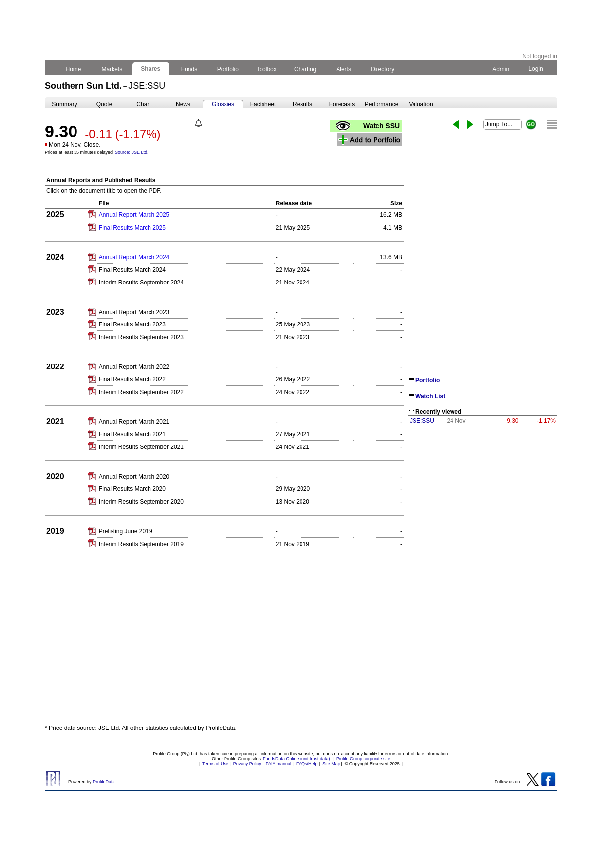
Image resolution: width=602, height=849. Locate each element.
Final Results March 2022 (132, 379)
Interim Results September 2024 (141, 282)
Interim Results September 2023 (141, 337)
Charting (305, 69)
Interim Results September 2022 (141, 392)
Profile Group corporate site (363, 758)
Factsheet (263, 104)
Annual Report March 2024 (134, 257)
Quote (104, 104)
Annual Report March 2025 (134, 214)
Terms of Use (215, 763)
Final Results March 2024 (132, 269)
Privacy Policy (247, 763)
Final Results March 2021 (132, 434)
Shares (150, 68)
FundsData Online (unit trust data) (296, 758)
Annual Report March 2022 (134, 367)
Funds (189, 69)
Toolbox (266, 69)
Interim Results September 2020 (141, 501)
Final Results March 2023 (132, 324)
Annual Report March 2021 (134, 421)
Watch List (430, 396)
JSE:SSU (422, 420)
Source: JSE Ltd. (132, 152)
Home (73, 69)
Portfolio (228, 69)
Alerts (344, 69)
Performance (382, 104)
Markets (112, 69)
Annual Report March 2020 (134, 476)
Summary (64, 104)
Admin (501, 69)
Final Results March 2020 (132, 488)
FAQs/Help (307, 763)
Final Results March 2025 (132, 227)
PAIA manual (278, 763)
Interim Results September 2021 (141, 447)
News (183, 104)
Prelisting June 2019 (125, 531)
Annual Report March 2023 (134, 312)
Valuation (421, 104)
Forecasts (342, 104)
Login (536, 68)
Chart (143, 104)
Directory (382, 69)
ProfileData (104, 781)
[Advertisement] (482, 502)
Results (302, 104)
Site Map (331, 763)
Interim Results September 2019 (141, 544)
